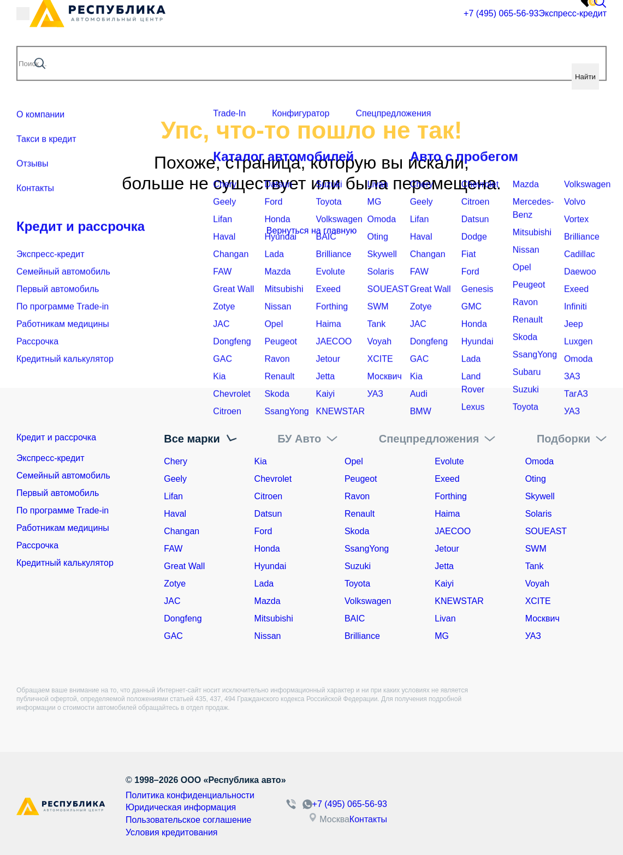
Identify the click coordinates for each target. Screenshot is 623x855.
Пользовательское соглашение (181, 816)
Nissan (267, 636)
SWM (536, 548)
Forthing (451, 496)
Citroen (268, 496)
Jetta (444, 566)
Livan (445, 618)
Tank (534, 566)
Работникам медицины (62, 531)
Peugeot (361, 478)
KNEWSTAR (459, 601)
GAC (173, 636)
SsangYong (367, 548)
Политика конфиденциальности (182, 795)
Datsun (268, 513)
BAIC (355, 618)
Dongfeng (182, 618)
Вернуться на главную (312, 230)
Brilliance (362, 636)
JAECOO (453, 531)
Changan (181, 531)
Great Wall (184, 566)
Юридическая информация (174, 806)
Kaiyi (444, 583)
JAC (172, 601)
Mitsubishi (273, 618)
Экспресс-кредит (515, 24)
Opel (354, 461)
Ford (263, 531)
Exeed (447, 478)
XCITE (538, 601)
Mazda (267, 601)
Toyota (357, 583)
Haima (447, 513)
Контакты (401, 817)
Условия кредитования (166, 827)
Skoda (357, 531)
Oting (535, 478)
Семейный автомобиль (63, 478)
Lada (264, 583)
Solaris (538, 513)
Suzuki (358, 566)
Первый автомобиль (57, 496)
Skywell (540, 496)
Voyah (537, 583)
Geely (175, 478)
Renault (360, 513)
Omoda (539, 461)
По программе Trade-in (62, 513)
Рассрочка (37, 548)
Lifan (173, 496)
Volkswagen (368, 601)
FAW (173, 548)
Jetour (447, 548)
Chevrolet (273, 478)
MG (442, 636)
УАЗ (533, 636)
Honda (267, 548)
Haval (175, 513)
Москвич (542, 618)
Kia (260, 461)
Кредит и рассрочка (69, 439)
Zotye (175, 583)
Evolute (449, 461)
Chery (175, 461)
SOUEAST (546, 531)
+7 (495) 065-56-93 (424, 24)
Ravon (357, 496)
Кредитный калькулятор (65, 566)
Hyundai (270, 566)
